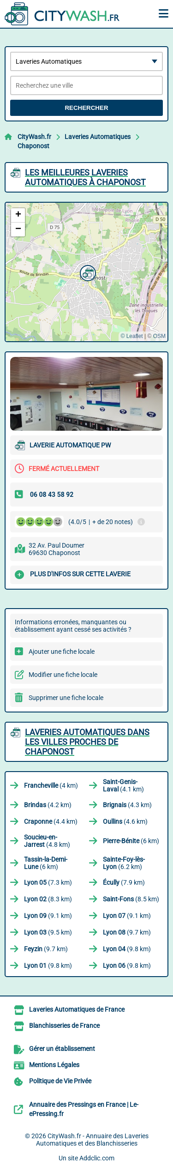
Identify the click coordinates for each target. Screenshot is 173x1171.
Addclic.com (96, 1158)
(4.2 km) (48, 805)
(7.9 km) (124, 882)
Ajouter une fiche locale (62, 651)
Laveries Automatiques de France (77, 1009)
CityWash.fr (34, 136)
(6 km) (131, 841)
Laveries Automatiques (98, 136)
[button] (87, 272)
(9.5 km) (48, 932)
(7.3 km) (48, 882)
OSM (159, 336)
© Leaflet (131, 336)
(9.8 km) (127, 949)
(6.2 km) (124, 863)
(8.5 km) (131, 899)
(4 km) (51, 785)
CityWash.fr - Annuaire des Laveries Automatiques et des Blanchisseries (92, 1139)
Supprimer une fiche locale (66, 697)
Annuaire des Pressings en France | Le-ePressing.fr (83, 1109)
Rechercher (86, 107)
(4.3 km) (127, 805)
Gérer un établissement (62, 1048)
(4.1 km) (123, 785)
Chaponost (33, 146)
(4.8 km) (47, 840)
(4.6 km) (125, 821)
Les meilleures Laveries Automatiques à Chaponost (85, 177)
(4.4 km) (51, 821)
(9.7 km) (127, 932)
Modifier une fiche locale (63, 674)
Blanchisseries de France (64, 1025)
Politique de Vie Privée (60, 1081)
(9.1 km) (48, 915)
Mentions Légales (54, 1064)
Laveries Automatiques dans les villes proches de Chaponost (87, 741)
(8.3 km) (48, 899)
